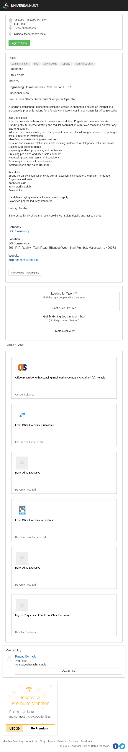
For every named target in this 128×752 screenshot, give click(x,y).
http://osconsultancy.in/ (23, 259)
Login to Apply (19, 43)
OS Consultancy (19, 231)
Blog (42, 741)
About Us (31, 741)
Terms (51, 741)
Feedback (86, 741)
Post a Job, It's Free (64, 308)
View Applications (22, 27)
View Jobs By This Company (25, 272)
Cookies (73, 741)
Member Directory (13, 741)
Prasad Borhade (25, 656)
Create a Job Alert (64, 330)
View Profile (69, 671)
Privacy (62, 741)
